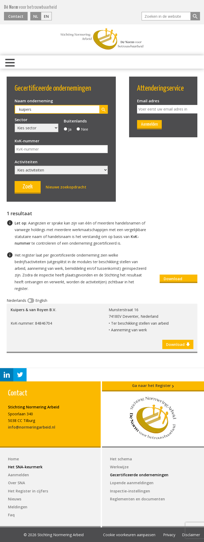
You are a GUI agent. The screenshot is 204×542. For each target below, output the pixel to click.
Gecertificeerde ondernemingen (139, 474)
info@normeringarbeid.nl (31, 427)
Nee (84, 129)
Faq (11, 514)
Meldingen (17, 506)
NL (35, 16)
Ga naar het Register (153, 385)
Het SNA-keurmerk (25, 466)
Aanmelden (149, 124)
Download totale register (177, 279)
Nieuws (14, 498)
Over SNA (16, 482)
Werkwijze (119, 466)
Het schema (121, 458)
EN (46, 16)
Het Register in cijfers (28, 490)
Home (13, 458)
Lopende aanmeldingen (132, 482)
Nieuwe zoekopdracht (66, 187)
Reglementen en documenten (137, 498)
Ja (69, 129)
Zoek (28, 187)
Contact (15, 16)
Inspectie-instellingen (130, 490)
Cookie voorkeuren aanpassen (129, 534)
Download (178, 344)
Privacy (169, 534)
